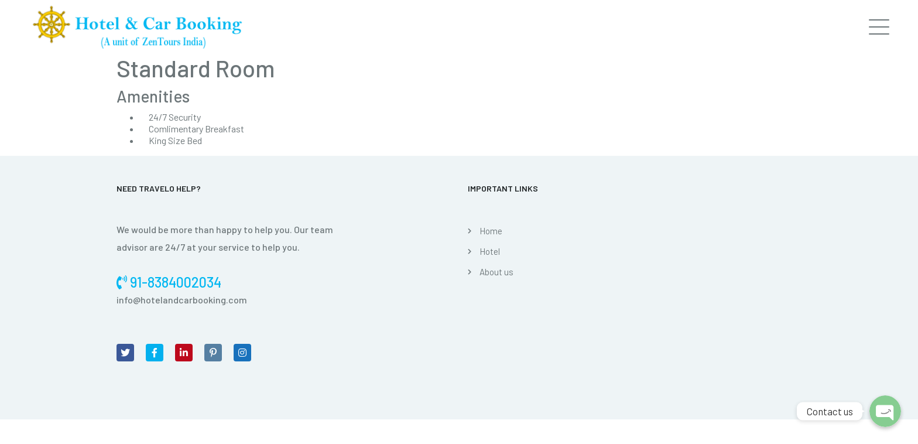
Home (490, 231)
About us (496, 272)
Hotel (489, 251)
